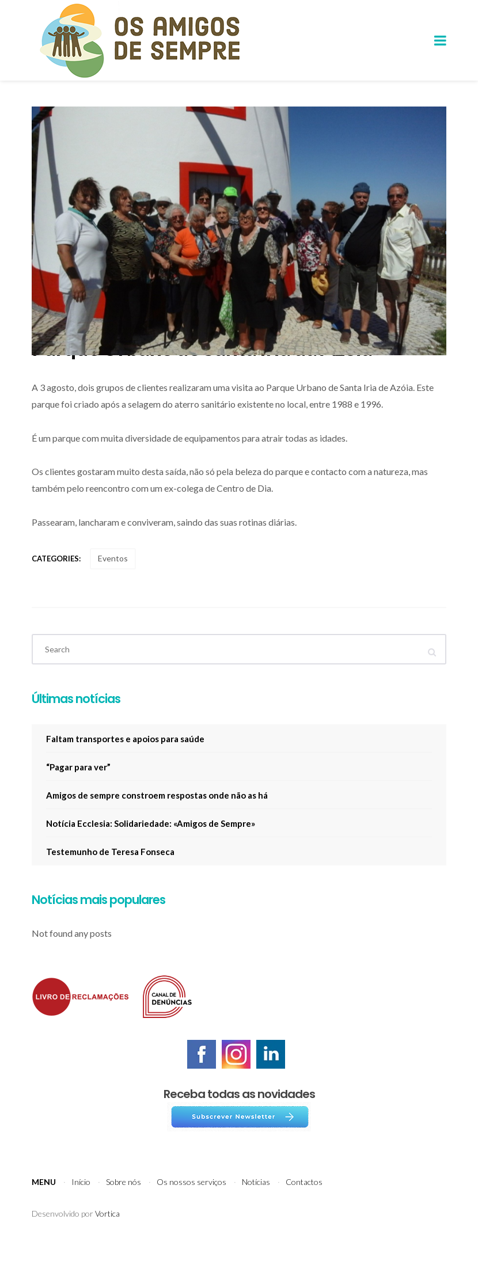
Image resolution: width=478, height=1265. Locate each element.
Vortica (107, 1231)
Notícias (256, 1200)
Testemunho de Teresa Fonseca (110, 869)
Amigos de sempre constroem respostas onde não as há (157, 813)
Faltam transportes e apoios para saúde (125, 756)
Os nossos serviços (191, 1200)
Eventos (113, 576)
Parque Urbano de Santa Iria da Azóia (202, 365)
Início (80, 1200)
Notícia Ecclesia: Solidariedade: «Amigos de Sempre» (150, 841)
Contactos (304, 1200)
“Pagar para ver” (78, 785)
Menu (44, 1200)
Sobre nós (123, 1200)
